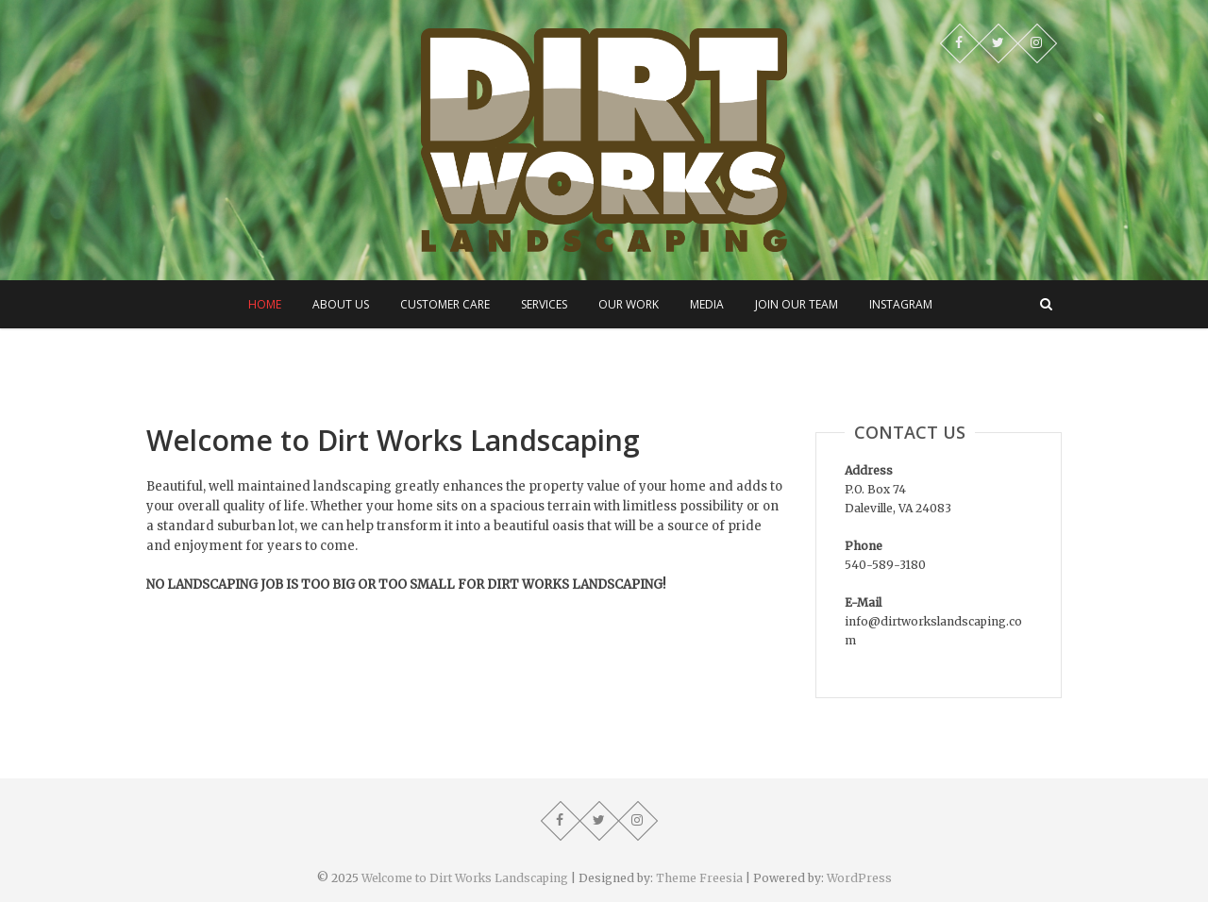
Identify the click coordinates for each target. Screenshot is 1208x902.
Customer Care (445, 304)
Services (544, 304)
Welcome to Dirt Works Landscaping (464, 878)
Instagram (900, 304)
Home (264, 304)
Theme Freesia (699, 878)
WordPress (859, 878)
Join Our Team (796, 304)
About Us (340, 304)
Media (707, 304)
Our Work (628, 304)
